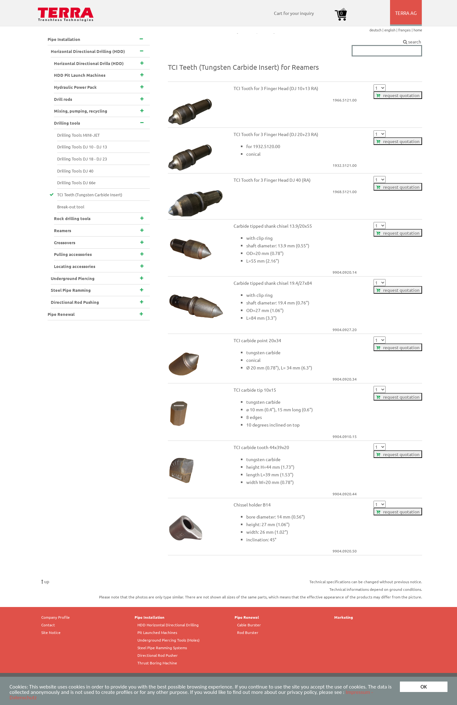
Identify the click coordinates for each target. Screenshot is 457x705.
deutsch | (376, 29)
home (418, 29)
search (387, 42)
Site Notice (51, 632)
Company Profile (55, 617)
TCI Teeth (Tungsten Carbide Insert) (89, 194)
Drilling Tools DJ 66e (76, 182)
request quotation (398, 95)
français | (406, 29)
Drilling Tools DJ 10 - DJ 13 (82, 146)
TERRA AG (406, 18)
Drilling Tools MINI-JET (78, 135)
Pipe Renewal (247, 617)
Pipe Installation (149, 617)
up (45, 581)
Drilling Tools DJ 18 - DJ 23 (82, 158)
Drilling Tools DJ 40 (75, 170)
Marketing (343, 617)
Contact (48, 624)
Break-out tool (70, 206)
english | (391, 29)
